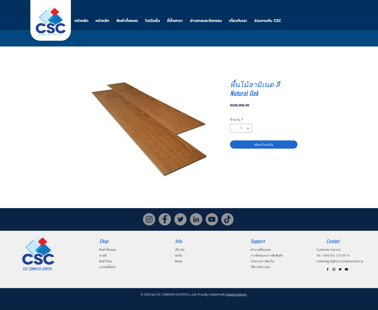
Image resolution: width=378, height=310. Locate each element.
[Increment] (248, 128)
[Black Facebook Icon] (328, 269)
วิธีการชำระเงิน (260, 267)
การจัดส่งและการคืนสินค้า (267, 255)
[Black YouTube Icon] (346, 269)
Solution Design (236, 294)
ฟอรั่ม (178, 255)
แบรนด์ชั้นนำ (107, 267)
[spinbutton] (241, 128)
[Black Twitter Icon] (340, 269)
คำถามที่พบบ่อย (261, 249)
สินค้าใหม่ (105, 261)
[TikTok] (227, 219)
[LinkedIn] (196, 219)
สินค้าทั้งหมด (107, 249)
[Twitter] (180, 219)
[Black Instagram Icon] (334, 269)
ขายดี (103, 255)
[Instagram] (149, 219)
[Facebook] (165, 219)
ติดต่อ (178, 261)
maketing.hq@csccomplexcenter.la (340, 261)
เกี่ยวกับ (180, 249)
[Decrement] (234, 128)
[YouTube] (212, 219)
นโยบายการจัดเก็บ (262, 261)
